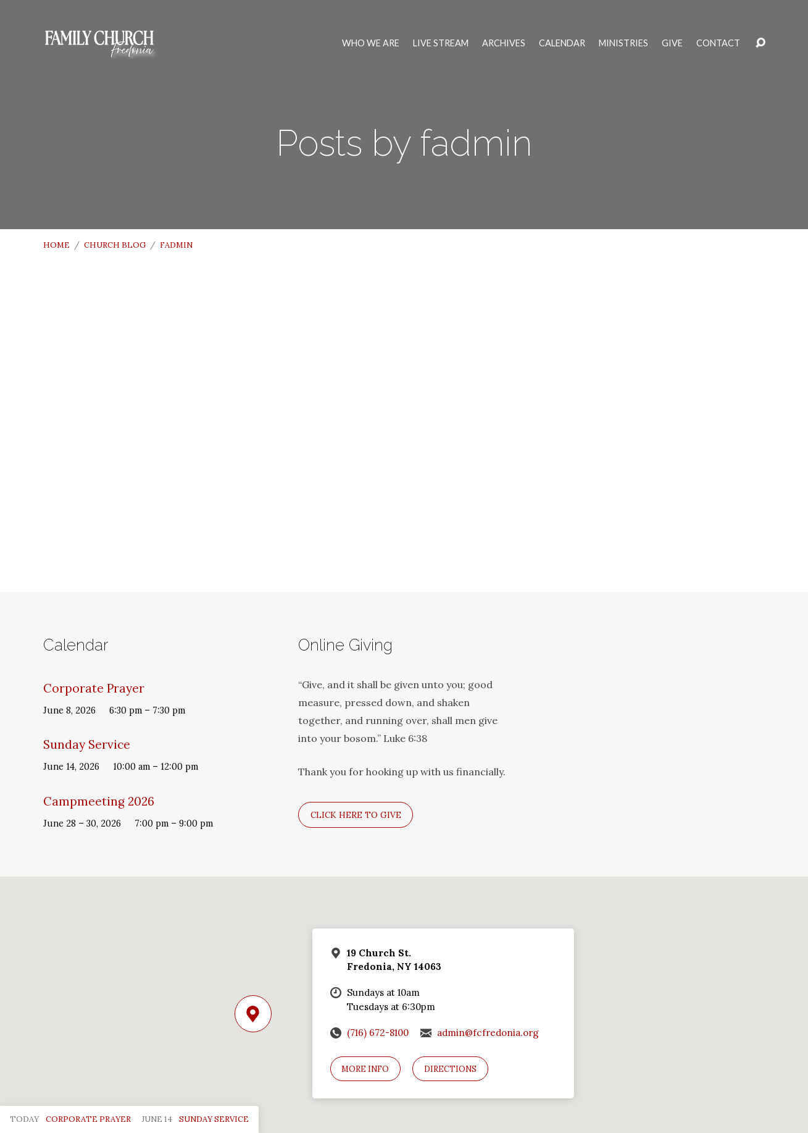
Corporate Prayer (93, 688)
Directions (450, 1069)
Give (672, 43)
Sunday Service (86, 744)
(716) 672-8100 (378, 1032)
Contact (718, 43)
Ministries (623, 43)
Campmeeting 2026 (98, 801)
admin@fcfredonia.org (488, 1032)
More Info (365, 1069)
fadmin (176, 245)
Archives (503, 43)
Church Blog (115, 245)
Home (56, 245)
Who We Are (370, 43)
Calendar (562, 43)
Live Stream (441, 43)
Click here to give (355, 814)
